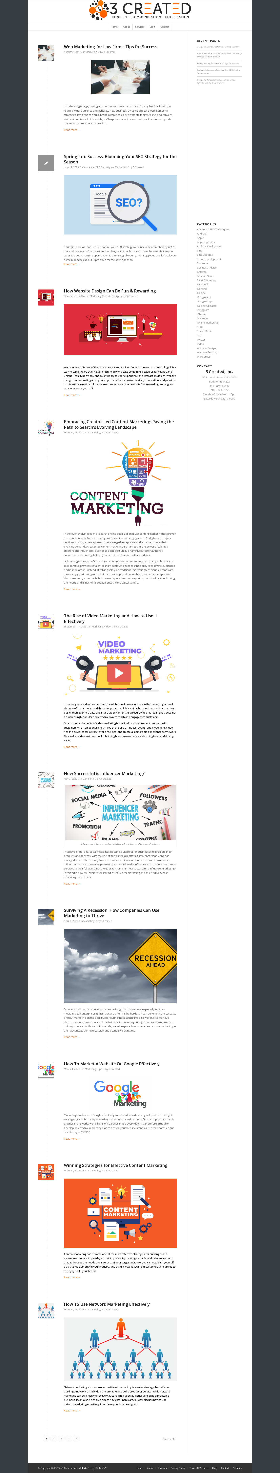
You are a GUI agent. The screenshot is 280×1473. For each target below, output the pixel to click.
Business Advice (207, 267)
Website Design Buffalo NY (93, 1467)
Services (162, 1467)
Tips (99, 1069)
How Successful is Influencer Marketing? (104, 773)
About (150, 1467)
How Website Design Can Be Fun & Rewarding (110, 291)
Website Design (111, 296)
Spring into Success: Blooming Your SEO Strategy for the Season (120, 159)
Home (139, 1467)
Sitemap (237, 1467)
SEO (199, 327)
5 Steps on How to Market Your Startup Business (218, 47)
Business (202, 263)
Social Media (204, 331)
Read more (72, 130)
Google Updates (207, 306)
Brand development (209, 259)
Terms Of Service (199, 1467)
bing (199, 250)
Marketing (91, 52)
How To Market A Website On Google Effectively (112, 1064)
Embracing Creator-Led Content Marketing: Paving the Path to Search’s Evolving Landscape (119, 424)
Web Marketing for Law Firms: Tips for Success (110, 46)
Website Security (207, 352)
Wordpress (203, 356)
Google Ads (204, 297)
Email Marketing (206, 280)
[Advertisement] (219, 151)
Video (107, 626)
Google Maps (205, 301)
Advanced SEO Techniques (99, 167)
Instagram (203, 310)
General (202, 288)
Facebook (203, 284)
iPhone (201, 314)
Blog (214, 1467)
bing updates (205, 254)
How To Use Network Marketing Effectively (107, 1304)
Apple (200, 238)
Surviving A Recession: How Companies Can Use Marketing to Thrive (111, 912)
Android (202, 233)
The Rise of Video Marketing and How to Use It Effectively (110, 618)
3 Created (109, 52)
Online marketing (207, 322)
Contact (225, 1467)
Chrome (202, 271)
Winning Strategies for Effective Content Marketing (116, 1165)
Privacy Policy (178, 1467)
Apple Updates (206, 242)
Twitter (201, 339)
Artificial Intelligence (209, 246)
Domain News (205, 276)
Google (201, 293)
